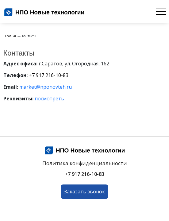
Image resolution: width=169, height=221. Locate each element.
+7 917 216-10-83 (48, 75)
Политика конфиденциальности (84, 163)
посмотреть (49, 98)
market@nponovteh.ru (45, 86)
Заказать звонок (84, 191)
